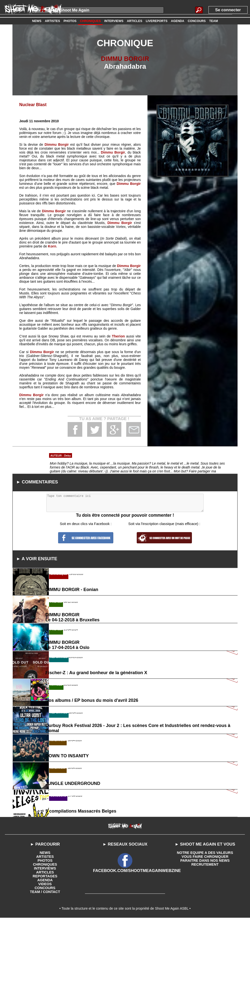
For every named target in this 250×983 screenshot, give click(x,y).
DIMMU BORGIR (125, 58)
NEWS (45, 916)
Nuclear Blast (32, 104)
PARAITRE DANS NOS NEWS (205, 924)
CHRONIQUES (45, 927)
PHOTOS (45, 924)
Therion (118, 336)
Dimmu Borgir (56, 144)
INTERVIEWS (45, 931)
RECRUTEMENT (205, 927)
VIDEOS (45, 947)
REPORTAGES (45, 939)
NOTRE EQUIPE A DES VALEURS (205, 916)
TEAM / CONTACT (45, 955)
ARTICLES (44, 935)
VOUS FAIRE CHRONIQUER (204, 920)
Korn (52, 246)
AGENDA (45, 943)
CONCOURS (45, 951)
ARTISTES (45, 920)
